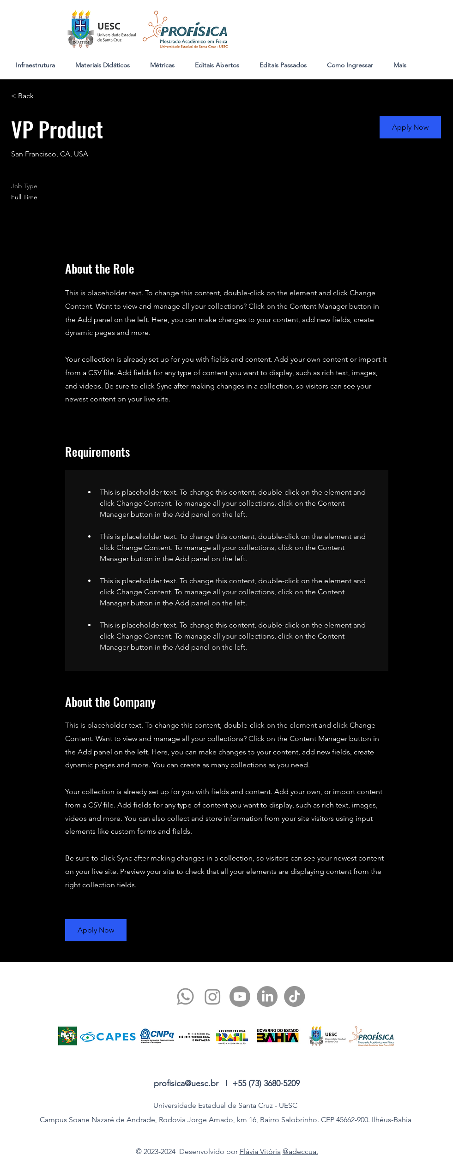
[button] (410, 127)
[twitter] (212, 996)
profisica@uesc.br (186, 1083)
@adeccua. (300, 1151)
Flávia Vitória (260, 1151)
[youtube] (240, 996)
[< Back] (44, 96)
